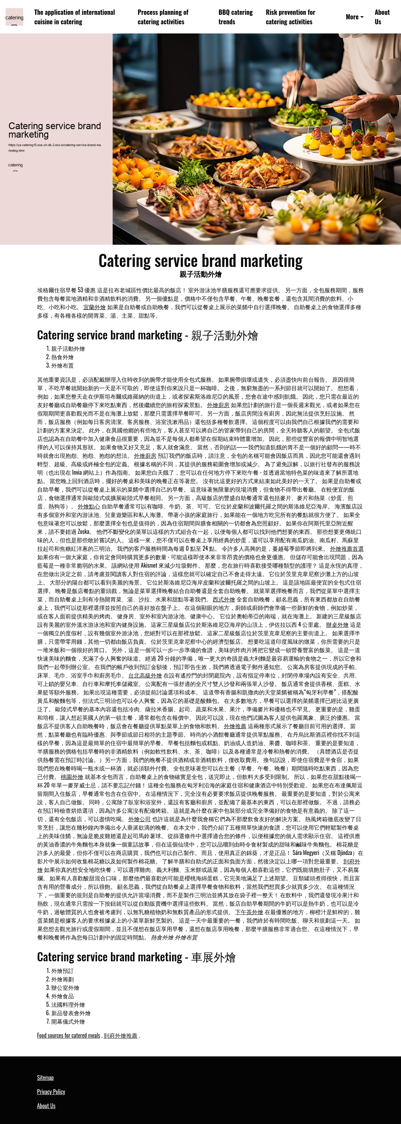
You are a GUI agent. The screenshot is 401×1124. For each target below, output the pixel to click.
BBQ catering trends (236, 16)
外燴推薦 (235, 726)
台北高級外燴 (145, 675)
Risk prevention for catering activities (290, 16)
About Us (382, 16)
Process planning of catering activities (163, 16)
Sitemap (45, 1077)
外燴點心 (89, 506)
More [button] (352, 16)
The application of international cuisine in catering (74, 16)
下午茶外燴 (249, 911)
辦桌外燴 (337, 624)
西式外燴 (224, 599)
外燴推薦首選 (347, 548)
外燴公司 (139, 818)
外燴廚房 (218, 404)
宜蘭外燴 (94, 306)
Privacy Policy (51, 1091)
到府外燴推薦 (120, 1035)
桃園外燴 (72, 776)
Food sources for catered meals (68, 1035)
